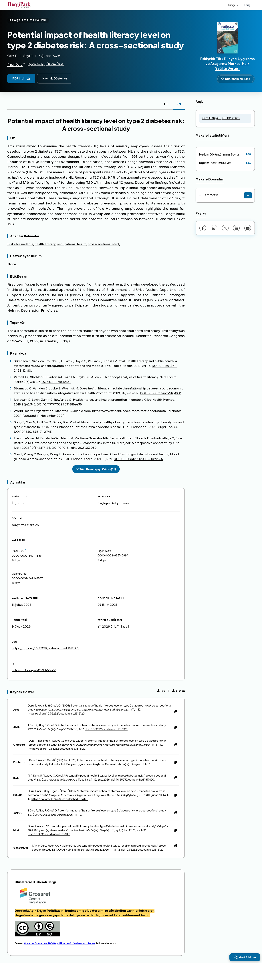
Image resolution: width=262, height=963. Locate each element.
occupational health (71, 244)
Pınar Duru (15, 65)
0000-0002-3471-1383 (27, 555)
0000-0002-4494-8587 (27, 578)
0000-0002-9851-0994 (113, 555)
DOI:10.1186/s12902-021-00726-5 (138, 459)
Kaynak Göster (54, 78)
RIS (161, 690)
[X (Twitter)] (225, 228)
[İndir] (248, 195)
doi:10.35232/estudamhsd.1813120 (106, 729)
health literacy (45, 244)
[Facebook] (202, 228)
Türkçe (233, 5)
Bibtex (178, 690)
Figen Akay (35, 64)
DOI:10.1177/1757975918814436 (59, 404)
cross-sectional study (104, 244)
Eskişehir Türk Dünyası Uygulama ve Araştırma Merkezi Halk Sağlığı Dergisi (227, 64)
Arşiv (199, 102)
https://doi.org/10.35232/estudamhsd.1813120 (45, 648)
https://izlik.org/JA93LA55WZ (34, 670)
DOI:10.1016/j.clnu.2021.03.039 (74, 448)
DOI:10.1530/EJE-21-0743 (33, 432)
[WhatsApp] (214, 228)
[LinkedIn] (236, 228)
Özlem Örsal (55, 64)
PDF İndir (21, 78)
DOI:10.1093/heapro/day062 (160, 393)
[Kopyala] (176, 711)
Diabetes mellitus (20, 244)
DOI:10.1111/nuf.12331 (56, 382)
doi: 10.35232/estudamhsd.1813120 (132, 779)
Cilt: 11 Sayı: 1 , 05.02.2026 (221, 118)
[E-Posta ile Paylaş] (247, 228)
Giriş (247, 5)
